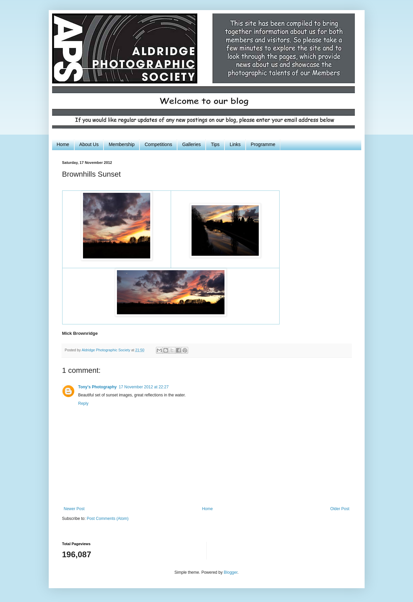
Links (235, 144)
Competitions (158, 144)
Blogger (231, 572)
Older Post (339, 508)
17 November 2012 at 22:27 (144, 387)
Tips (215, 144)
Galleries (191, 144)
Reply (83, 403)
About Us (89, 144)
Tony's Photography (97, 387)
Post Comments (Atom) (108, 518)
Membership (121, 144)
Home (63, 144)
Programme (263, 144)
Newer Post (74, 508)
